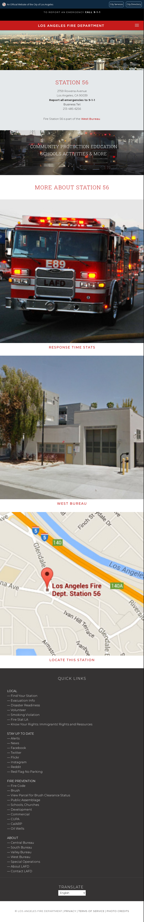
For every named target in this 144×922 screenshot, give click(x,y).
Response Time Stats (72, 347)
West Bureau (90, 119)
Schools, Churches (25, 805)
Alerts (15, 738)
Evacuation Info (23, 700)
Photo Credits (118, 911)
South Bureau (21, 847)
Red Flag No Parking (27, 771)
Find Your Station (24, 696)
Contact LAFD (21, 871)
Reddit (16, 767)
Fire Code (18, 786)
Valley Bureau (21, 852)
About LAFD (20, 866)
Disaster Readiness (25, 705)
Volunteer (18, 710)
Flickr (15, 757)
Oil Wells (17, 828)
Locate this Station (72, 660)
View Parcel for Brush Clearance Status (40, 795)
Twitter (16, 752)
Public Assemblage (25, 800)
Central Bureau (22, 842)
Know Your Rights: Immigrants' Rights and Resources (51, 724)
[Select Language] (72, 893)
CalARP (16, 824)
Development (21, 809)
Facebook (18, 748)
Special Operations (25, 861)
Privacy (70, 911)
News (15, 743)
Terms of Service (91, 911)
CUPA (15, 819)
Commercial (20, 814)
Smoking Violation (25, 715)
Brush (15, 790)
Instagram (19, 762)
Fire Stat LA (19, 719)
